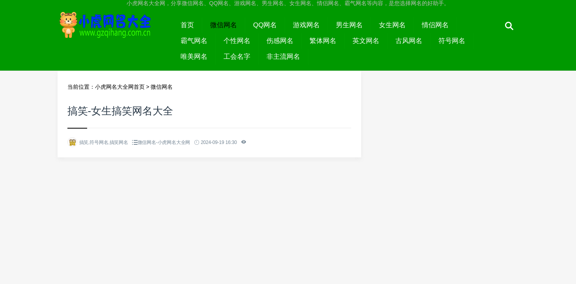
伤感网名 (280, 41)
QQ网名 (265, 25)
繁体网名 (322, 41)
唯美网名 (194, 56)
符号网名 (451, 41)
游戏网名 (306, 25)
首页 (187, 25)
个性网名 (237, 41)
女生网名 (392, 25)
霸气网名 (194, 41)
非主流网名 (283, 56)
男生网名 (349, 25)
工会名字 (237, 56)
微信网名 (223, 25)
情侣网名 (435, 25)
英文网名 (365, 41)
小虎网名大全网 (115, 32)
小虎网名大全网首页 (120, 87)
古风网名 (408, 41)
